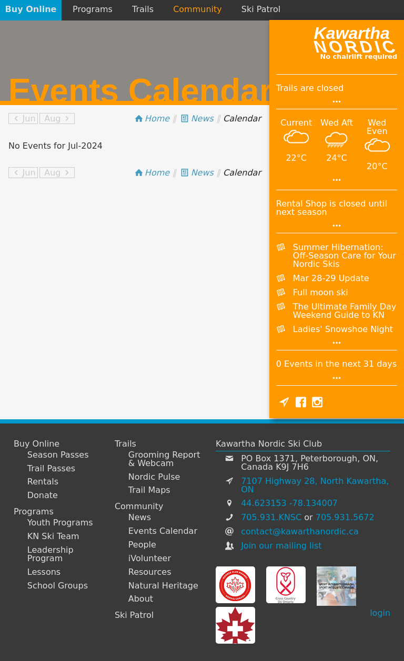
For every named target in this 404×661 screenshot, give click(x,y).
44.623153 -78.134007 (289, 503)
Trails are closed (310, 88)
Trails (143, 9)
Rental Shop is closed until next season (331, 208)
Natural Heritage (163, 586)
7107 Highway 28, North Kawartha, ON (315, 485)
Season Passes (58, 455)
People (142, 545)
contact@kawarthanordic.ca (300, 531)
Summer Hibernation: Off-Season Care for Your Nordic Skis (344, 255)
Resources (149, 572)
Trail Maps (149, 490)
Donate (42, 495)
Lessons (43, 572)
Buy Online (31, 9)
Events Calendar (162, 531)
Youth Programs (60, 523)
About (140, 599)
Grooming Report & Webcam (164, 459)
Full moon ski (320, 292)
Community (197, 9)
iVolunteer (149, 558)
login (380, 613)
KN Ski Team (53, 536)
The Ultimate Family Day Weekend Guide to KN (344, 311)
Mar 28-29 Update (331, 278)
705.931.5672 (345, 517)
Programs (93, 9)
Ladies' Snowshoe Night (343, 329)
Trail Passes (51, 468)
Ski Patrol (260, 9)
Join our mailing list (281, 546)
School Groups (57, 586)
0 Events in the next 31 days (336, 364)
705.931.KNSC (271, 517)
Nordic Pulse (154, 477)
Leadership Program (50, 554)
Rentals (42, 482)
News (139, 517)
